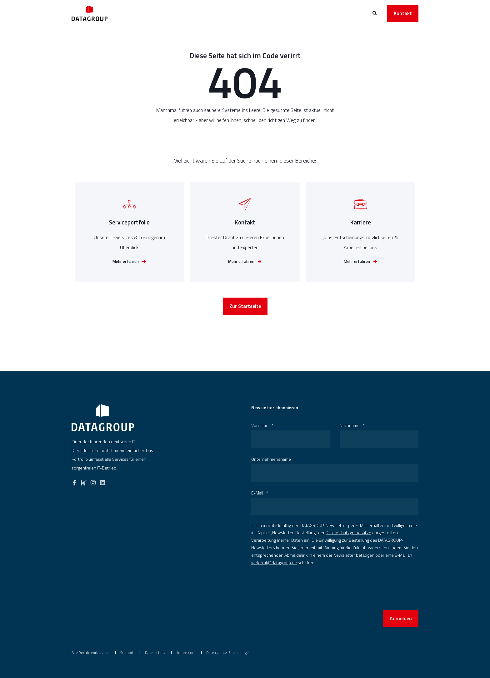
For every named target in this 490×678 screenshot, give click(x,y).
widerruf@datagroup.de (274, 562)
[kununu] (84, 481)
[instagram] (93, 481)
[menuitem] (126, 653)
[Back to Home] (90, 13)
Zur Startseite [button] (245, 307)
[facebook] (74, 481)
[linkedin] (102, 481)
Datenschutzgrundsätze (348, 532)
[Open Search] (375, 12)
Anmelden (401, 618)
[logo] (103, 417)
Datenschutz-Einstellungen (228, 652)
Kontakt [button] (403, 13)
